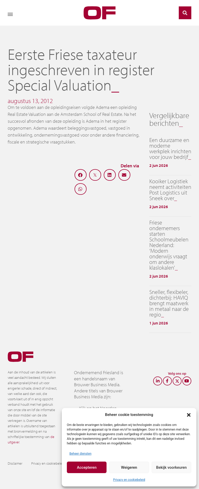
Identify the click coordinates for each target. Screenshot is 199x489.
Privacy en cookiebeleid (129, 480)
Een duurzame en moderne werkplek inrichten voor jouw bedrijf (170, 148)
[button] (188, 414)
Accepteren (87, 467)
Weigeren (129, 467)
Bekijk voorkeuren (171, 467)
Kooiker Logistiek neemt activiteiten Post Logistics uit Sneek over (170, 190)
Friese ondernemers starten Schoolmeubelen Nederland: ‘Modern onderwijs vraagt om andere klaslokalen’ (168, 245)
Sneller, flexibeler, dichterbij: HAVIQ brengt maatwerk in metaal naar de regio (169, 303)
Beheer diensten (80, 453)
